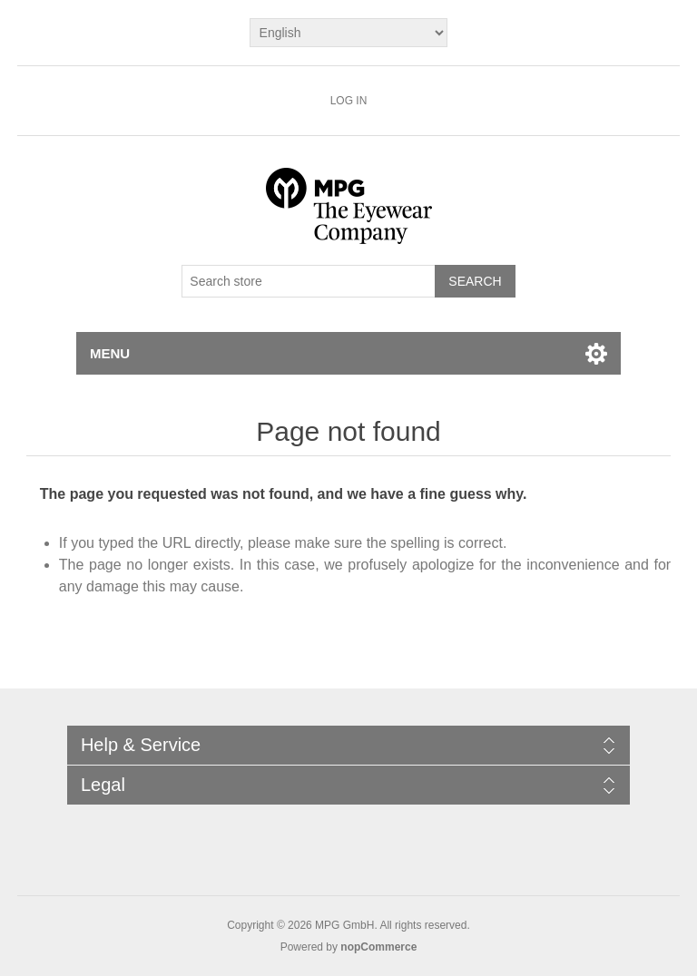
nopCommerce (378, 947)
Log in (349, 100)
